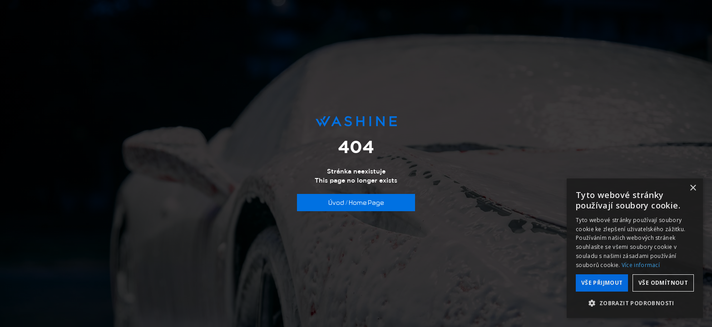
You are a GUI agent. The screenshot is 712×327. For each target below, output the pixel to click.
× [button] (692, 188)
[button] (635, 303)
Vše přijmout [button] (602, 283)
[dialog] (635, 248)
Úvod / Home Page (356, 202)
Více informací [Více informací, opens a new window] (641, 265)
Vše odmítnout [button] (663, 283)
